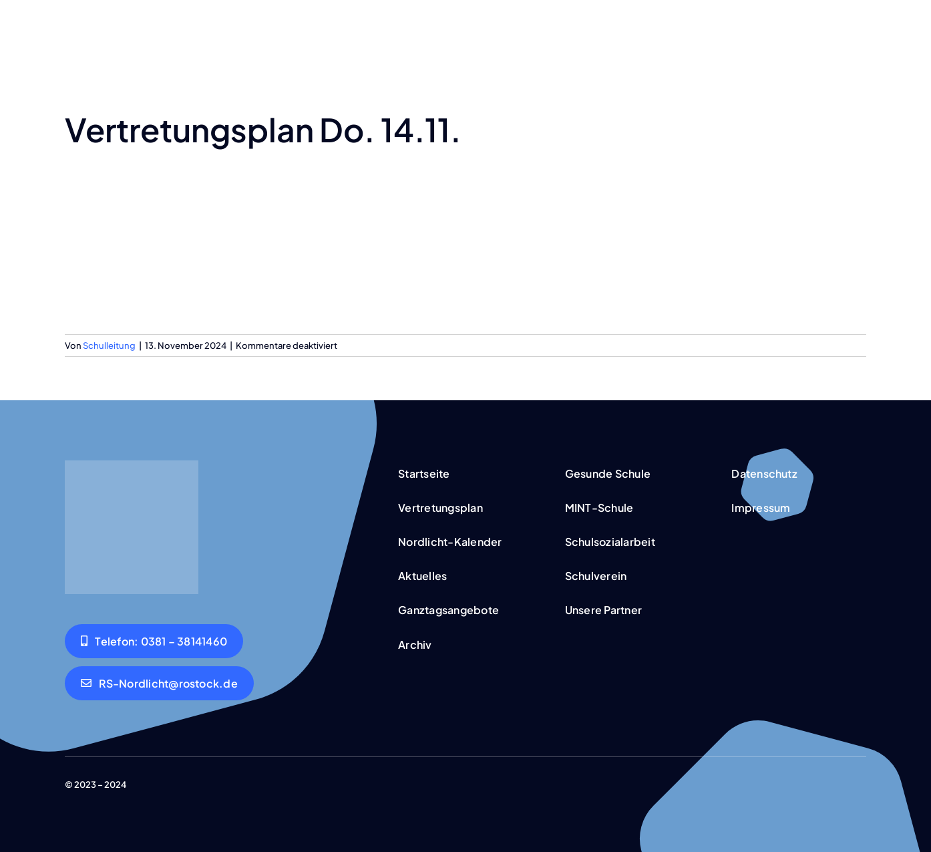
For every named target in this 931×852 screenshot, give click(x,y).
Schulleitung (109, 345)
